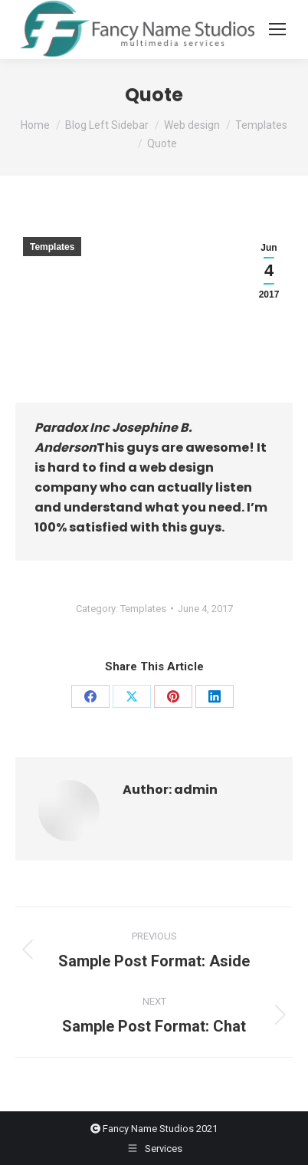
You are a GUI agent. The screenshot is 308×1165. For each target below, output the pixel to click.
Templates (52, 247)
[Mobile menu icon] (277, 29)
